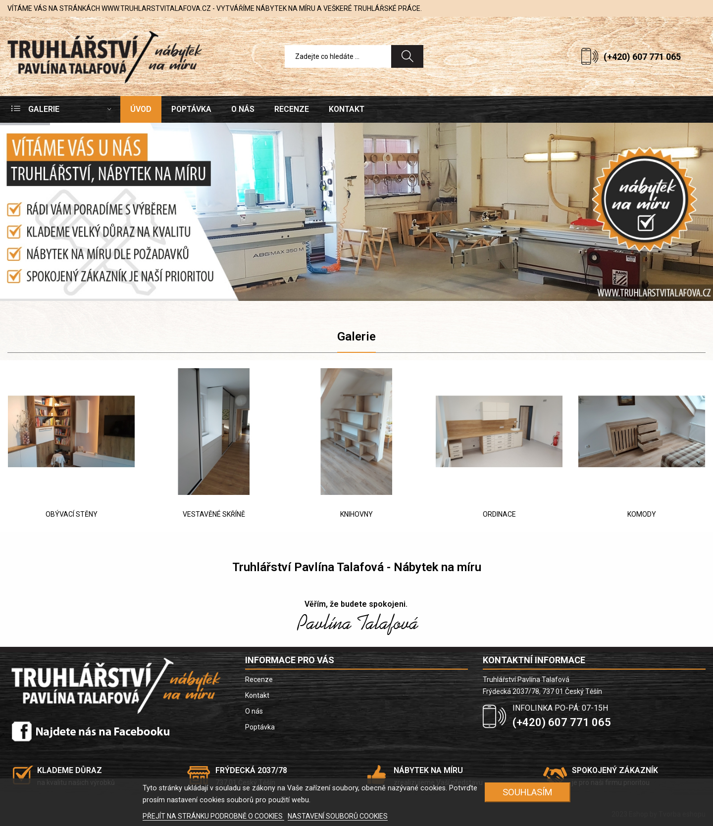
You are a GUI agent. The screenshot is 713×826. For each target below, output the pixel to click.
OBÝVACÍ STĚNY (72, 514)
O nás (254, 711)
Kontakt (257, 695)
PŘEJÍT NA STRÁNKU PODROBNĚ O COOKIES (213, 816)
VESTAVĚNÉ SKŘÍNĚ (214, 514)
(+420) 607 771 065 (642, 56)
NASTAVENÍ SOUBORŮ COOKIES (338, 816)
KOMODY (641, 514)
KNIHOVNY (356, 514)
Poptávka (260, 727)
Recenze (259, 679)
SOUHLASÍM (528, 792)
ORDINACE (499, 514)
